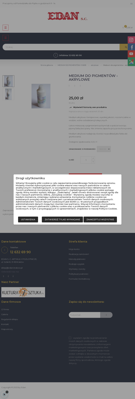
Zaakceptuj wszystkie (100, 219)
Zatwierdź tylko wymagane (62, 219)
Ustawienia (28, 219)
